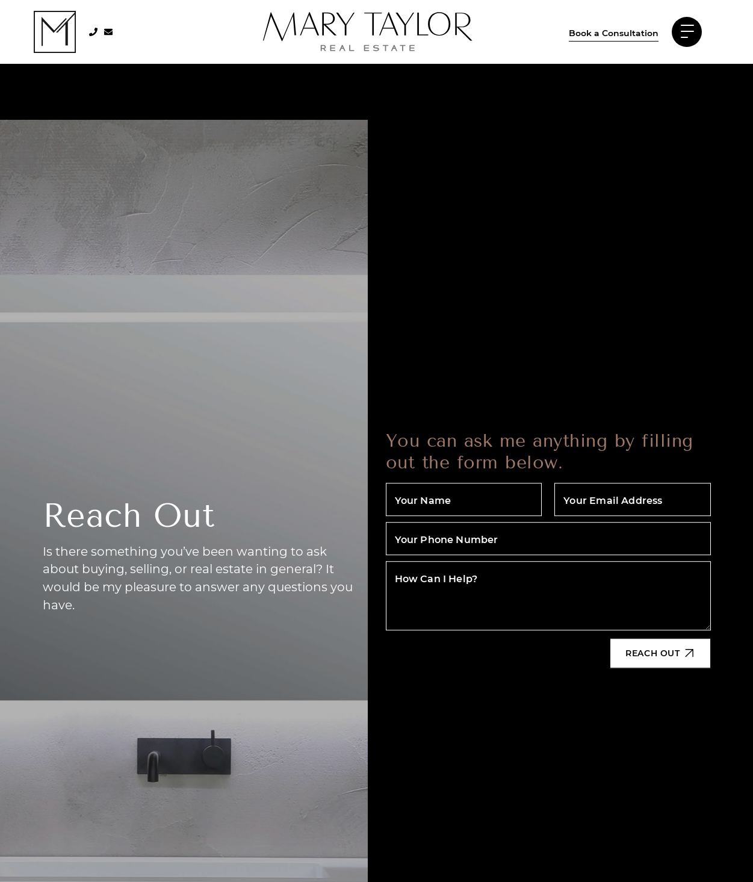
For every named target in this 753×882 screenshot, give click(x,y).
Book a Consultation (613, 33)
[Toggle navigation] (687, 32)
